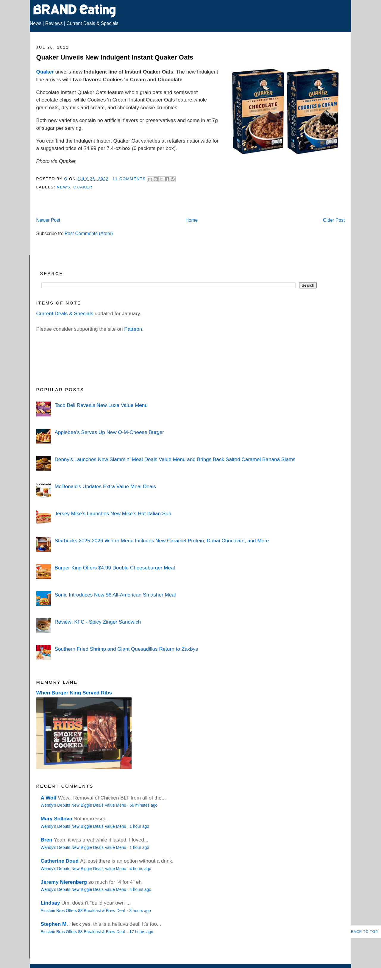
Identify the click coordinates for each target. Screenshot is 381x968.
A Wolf (49, 798)
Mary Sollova (56, 819)
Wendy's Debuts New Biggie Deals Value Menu (83, 805)
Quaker (45, 72)
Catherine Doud (60, 861)
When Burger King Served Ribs (74, 693)
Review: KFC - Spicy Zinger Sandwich (97, 622)
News (35, 23)
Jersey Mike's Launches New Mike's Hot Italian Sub (112, 513)
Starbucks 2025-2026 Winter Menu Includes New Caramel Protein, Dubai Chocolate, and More (161, 541)
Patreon (133, 329)
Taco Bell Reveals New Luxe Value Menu (100, 405)
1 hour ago (139, 826)
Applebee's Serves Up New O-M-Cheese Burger (109, 432)
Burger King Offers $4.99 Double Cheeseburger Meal (114, 568)
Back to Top (364, 932)
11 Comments (129, 179)
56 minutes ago (143, 805)
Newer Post (48, 220)
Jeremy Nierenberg (64, 882)
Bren (46, 840)
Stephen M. (54, 924)
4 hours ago (140, 868)
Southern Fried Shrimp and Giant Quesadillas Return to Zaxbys (126, 649)
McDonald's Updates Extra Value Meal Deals (105, 486)
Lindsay (50, 903)
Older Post (334, 220)
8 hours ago (140, 910)
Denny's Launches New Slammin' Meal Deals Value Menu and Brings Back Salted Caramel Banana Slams (174, 459)
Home (191, 220)
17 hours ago (141, 932)
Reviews (54, 23)
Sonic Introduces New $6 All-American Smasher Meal (115, 595)
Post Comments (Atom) (89, 233)
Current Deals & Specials (92, 23)
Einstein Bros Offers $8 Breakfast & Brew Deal (83, 910)
